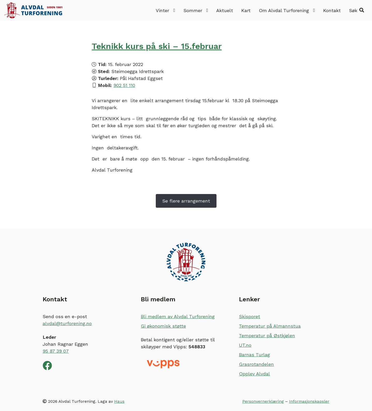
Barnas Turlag (254, 354)
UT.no (245, 345)
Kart (246, 10)
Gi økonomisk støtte (163, 326)
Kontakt (332, 10)
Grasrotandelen (256, 364)
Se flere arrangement (186, 201)
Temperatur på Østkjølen (267, 335)
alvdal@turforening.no (67, 323)
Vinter (165, 10)
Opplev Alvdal (254, 373)
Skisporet (249, 316)
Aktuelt (224, 10)
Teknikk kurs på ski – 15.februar (157, 46)
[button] (356, 10)
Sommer (195, 10)
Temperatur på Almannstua (270, 326)
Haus (119, 401)
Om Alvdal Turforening (287, 10)
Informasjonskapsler (309, 401)
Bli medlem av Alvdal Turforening (178, 316)
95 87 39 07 (56, 351)
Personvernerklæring (263, 401)
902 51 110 (124, 85)
